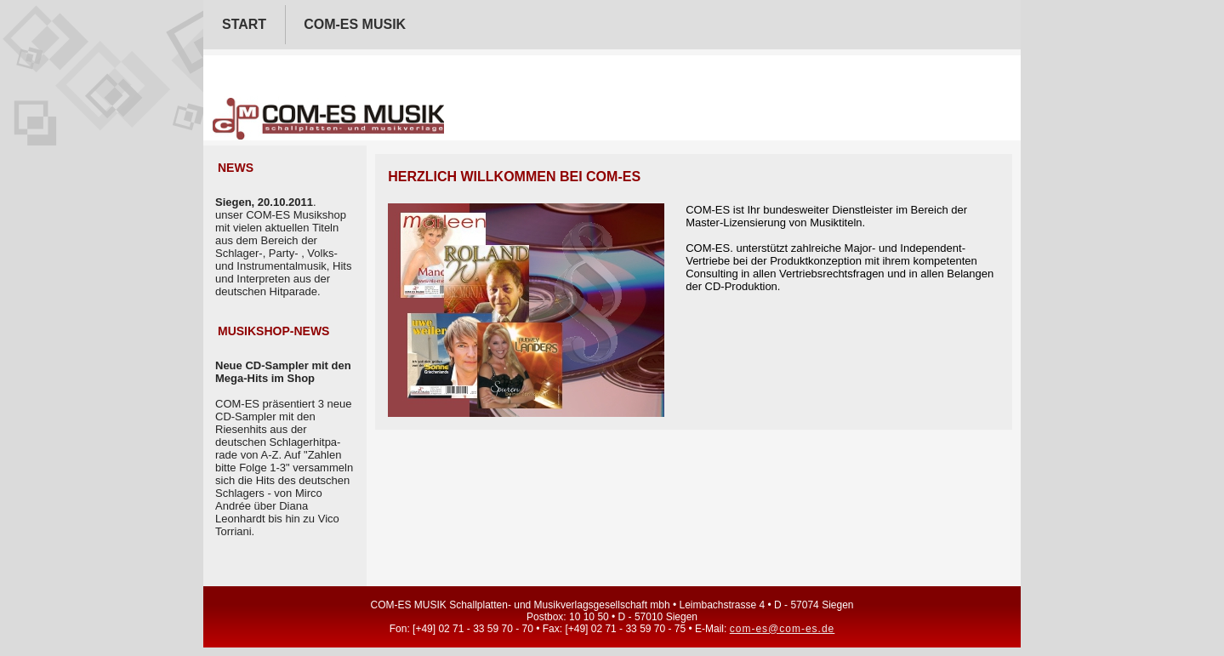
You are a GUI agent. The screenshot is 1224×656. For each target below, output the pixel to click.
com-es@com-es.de (782, 629)
